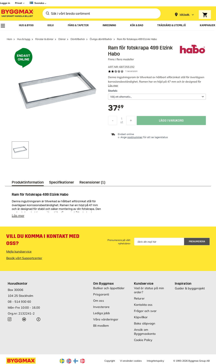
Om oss (98, 302)
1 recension (131, 71)
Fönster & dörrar (44, 39)
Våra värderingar (105, 321)
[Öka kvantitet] (130, 121)
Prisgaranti (101, 296)
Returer (139, 300)
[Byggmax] (17, 13)
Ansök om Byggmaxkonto (145, 333)
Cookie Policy (143, 342)
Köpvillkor (141, 319)
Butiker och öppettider (109, 290)
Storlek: (113, 90)
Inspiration (183, 285)
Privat (18, 3)
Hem (9, 39)
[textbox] (116, 108)
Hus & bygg (23, 39)
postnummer (134, 137)
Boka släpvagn (144, 325)
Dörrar (62, 39)
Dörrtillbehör (78, 39)
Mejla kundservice (19, 253)
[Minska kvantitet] (112, 121)
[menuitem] (3, 25)
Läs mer (113, 85)
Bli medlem (101, 327)
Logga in (5, 3)
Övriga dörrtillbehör (101, 39)
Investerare (101, 308)
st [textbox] (121, 123)
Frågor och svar (145, 313)
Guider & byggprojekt (190, 290)
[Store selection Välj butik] (184, 15)
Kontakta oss (143, 306)
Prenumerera (197, 243)
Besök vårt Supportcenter (24, 260)
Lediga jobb (101, 315)
